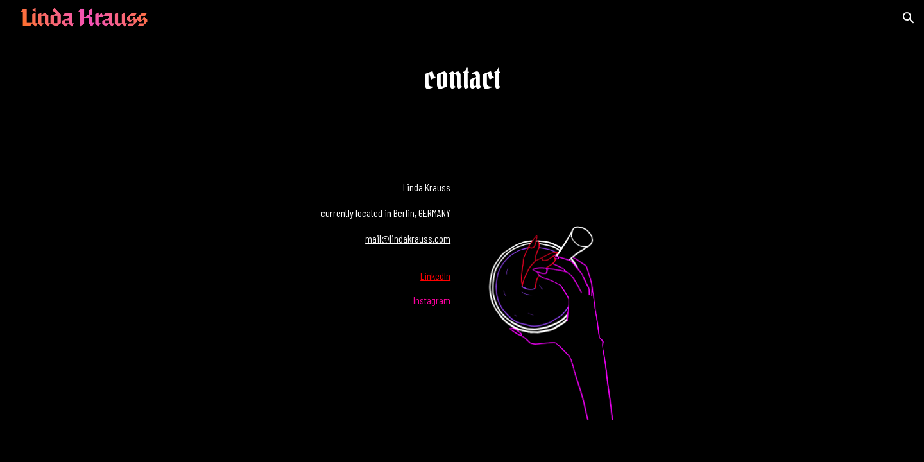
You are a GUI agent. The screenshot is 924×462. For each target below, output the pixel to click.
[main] (462, 79)
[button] (908, 18)
